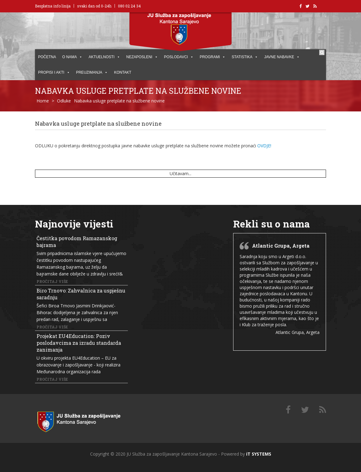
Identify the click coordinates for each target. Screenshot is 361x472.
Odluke (64, 101)
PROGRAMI (212, 57)
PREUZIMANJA (92, 72)
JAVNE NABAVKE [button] (282, 57)
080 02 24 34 (129, 5)
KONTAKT (122, 72)
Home (43, 101)
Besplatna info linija (53, 5)
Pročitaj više (52, 281)
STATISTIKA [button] (245, 57)
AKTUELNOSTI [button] (104, 57)
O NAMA (72, 57)
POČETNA (47, 57)
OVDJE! (264, 146)
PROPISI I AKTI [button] (54, 72)
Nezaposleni (142, 57)
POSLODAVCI (179, 57)
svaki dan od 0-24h (94, 5)
